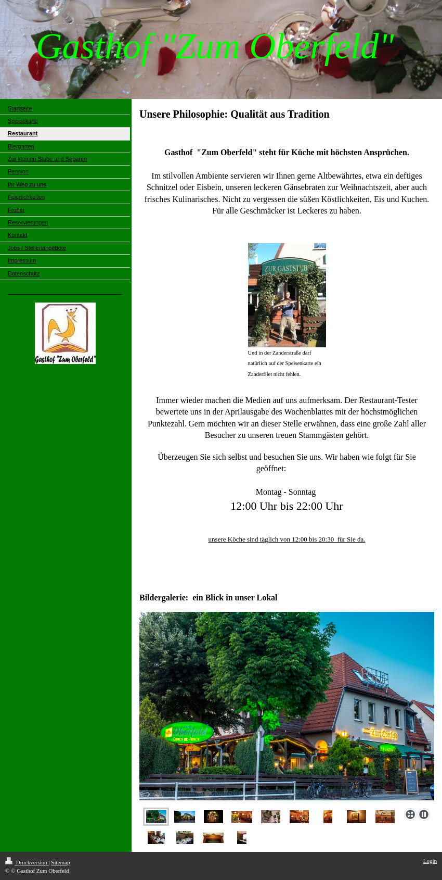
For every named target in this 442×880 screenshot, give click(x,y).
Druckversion (26, 862)
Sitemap (60, 862)
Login (430, 861)
